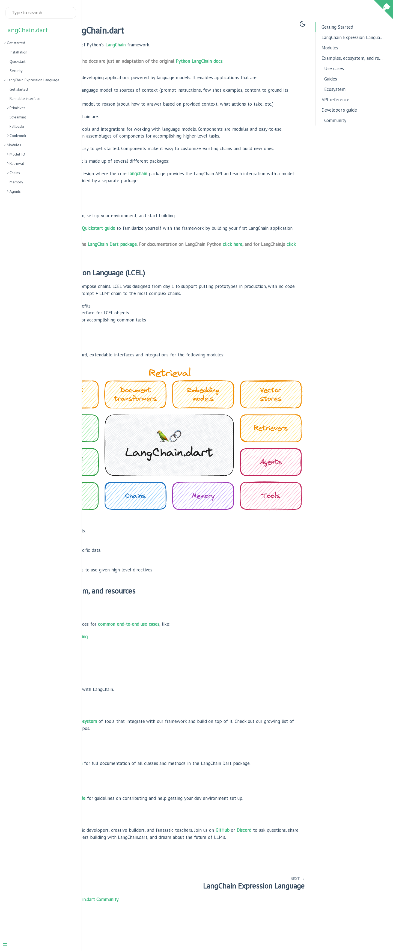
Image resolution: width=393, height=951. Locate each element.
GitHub (300, 847)
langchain (215, 202)
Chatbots (114, 647)
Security (16, 70)
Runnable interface (25, 98)
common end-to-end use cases (206, 627)
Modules (14, 144)
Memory (16, 182)
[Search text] (40, 13)
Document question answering (135, 640)
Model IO (17, 154)
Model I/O (108, 527)
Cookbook (114, 362)
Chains (15, 172)
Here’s (104, 243)
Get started (16, 42)
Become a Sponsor (117, 931)
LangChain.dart (26, 30)
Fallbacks (17, 126)
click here (114, 286)
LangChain (193, 45)
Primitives (17, 107)
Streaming (18, 117)
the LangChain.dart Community (165, 924)
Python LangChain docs (277, 61)
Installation (18, 52)
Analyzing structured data (130, 654)
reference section (142, 767)
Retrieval (17, 163)
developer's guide (145, 809)
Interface (114, 355)
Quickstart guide (176, 256)
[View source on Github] (383, 10)
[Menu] (39, 946)
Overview (114, 348)
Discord (111, 854)
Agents (15, 191)
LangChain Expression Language (33, 79)
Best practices (112, 693)
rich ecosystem (160, 725)
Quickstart (17, 61)
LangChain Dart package (190, 279)
